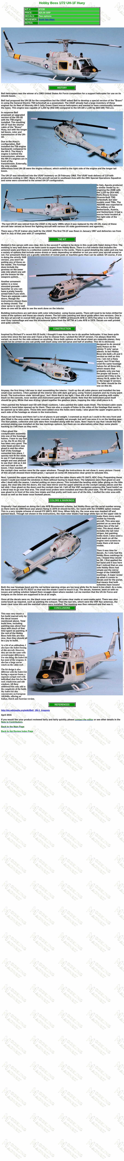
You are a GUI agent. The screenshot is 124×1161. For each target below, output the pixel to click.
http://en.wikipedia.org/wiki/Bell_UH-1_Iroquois (25, 710)
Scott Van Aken (47, 19)
